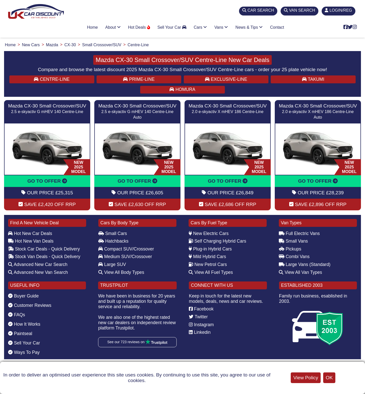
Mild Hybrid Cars (207, 256)
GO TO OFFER (47, 181)
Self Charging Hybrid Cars (217, 241)
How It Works (24, 324)
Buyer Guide (23, 295)
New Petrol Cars (208, 264)
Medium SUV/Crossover (125, 256)
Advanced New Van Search (38, 272)
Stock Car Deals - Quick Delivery (44, 248)
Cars (200, 27)
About (112, 27)
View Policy (305, 377)
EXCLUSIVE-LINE (226, 79)
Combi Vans (294, 256)
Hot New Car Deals (30, 233)
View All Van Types (300, 272)
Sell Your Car (171, 27)
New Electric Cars (209, 233)
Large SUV (112, 264)
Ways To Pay (24, 352)
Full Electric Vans (299, 233)
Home (92, 27)
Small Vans (293, 241)
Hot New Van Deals (30, 241)
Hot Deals (139, 27)
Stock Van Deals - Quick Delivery (44, 256)
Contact (277, 27)
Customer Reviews (29, 305)
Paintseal (20, 333)
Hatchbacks (113, 241)
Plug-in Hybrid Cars (210, 248)
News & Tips (249, 27)
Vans (221, 27)
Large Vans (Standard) (305, 264)
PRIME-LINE (139, 79)
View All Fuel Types (211, 272)
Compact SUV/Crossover (126, 248)
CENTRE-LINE (51, 79)
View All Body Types (121, 272)
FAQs (16, 314)
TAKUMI (313, 79)
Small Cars (112, 233)
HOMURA (182, 89)
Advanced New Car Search (37, 264)
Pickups (290, 248)
